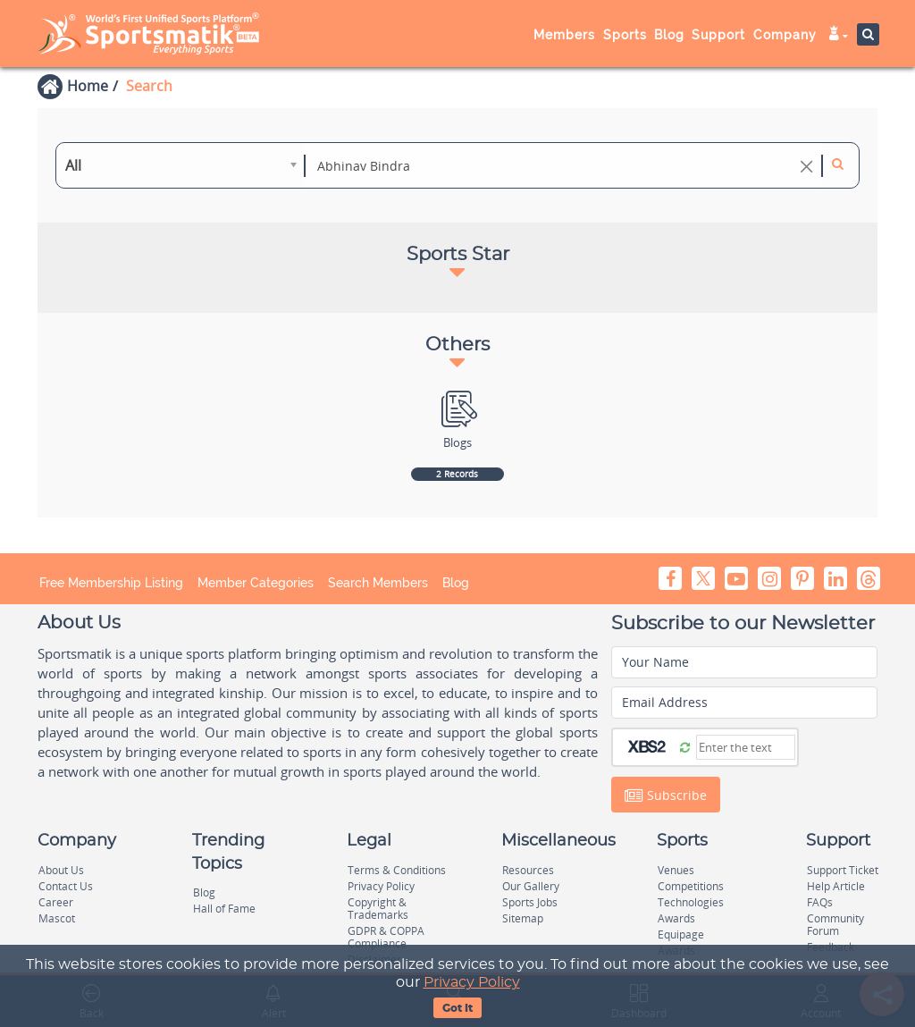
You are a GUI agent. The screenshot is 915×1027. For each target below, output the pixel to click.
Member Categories (255, 583)
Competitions (691, 886)
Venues (676, 870)
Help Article (836, 886)
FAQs (820, 902)
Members (564, 35)
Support (718, 35)
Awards (676, 918)
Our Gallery (530, 886)
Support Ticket (842, 870)
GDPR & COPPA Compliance (386, 937)
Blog (669, 35)
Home (87, 86)
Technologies (691, 902)
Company (785, 35)
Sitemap (522, 918)
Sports (625, 35)
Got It (457, 1008)
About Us (61, 870)
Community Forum (835, 925)
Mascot (56, 918)
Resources (528, 870)
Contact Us (65, 886)
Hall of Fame (224, 908)
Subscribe (666, 795)
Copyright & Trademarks (378, 908)
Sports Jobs (530, 902)
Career (55, 902)
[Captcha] (745, 747)
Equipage (681, 934)
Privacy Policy (472, 982)
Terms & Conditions (397, 870)
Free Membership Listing (111, 583)
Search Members (378, 583)
